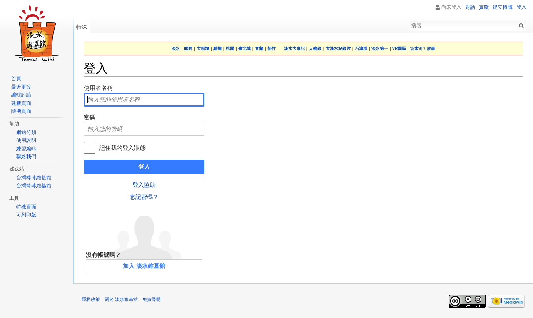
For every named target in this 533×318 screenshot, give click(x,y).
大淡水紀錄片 (338, 48)
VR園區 (399, 48)
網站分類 (26, 132)
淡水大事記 (294, 48)
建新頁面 (21, 103)
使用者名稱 (98, 87)
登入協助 (144, 184)
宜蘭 (259, 48)
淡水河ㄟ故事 (422, 48)
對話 (470, 7)
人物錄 (315, 48)
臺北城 (244, 48)
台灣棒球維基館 (33, 178)
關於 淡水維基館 (121, 299)
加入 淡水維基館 (144, 266)
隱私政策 (91, 299)
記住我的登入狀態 (122, 147)
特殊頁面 (26, 207)
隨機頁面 (21, 111)
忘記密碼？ (144, 197)
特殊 (81, 27)
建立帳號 (503, 7)
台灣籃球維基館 (33, 186)
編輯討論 (21, 95)
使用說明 (26, 140)
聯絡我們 (26, 156)
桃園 (230, 48)
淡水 (176, 48)
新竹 (271, 48)
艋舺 (188, 48)
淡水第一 (379, 48)
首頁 (16, 79)
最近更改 (21, 87)
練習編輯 (26, 149)
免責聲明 (151, 299)
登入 (144, 166)
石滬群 (361, 48)
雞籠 (217, 48)
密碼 (89, 117)
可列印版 (26, 215)
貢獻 (484, 7)
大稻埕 (203, 48)
